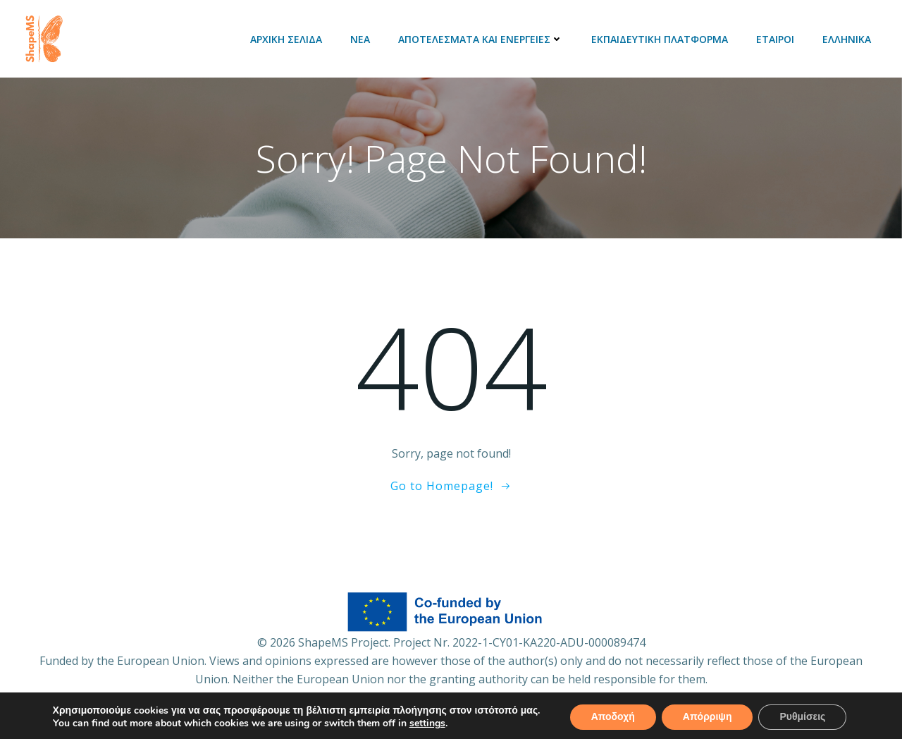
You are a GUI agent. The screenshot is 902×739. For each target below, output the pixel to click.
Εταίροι (775, 39)
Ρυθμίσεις (802, 716)
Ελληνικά (846, 39)
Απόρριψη (707, 716)
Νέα (360, 39)
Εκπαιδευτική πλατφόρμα (659, 39)
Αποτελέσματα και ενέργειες (480, 39)
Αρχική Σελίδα (286, 39)
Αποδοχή (613, 716)
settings (427, 723)
